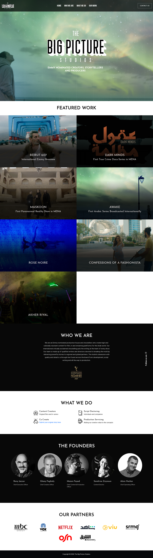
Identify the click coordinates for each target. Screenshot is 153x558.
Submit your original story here (50, 422)
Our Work (93, 5)
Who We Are (69, 5)
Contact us (144, 6)
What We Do (81, 5)
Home (59, 5)
